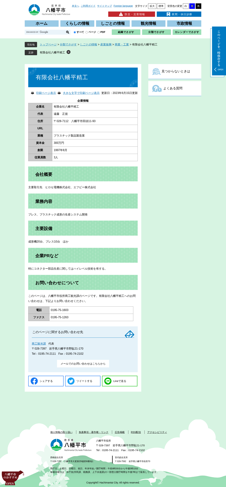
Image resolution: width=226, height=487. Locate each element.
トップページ (48, 44)
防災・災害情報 (131, 14)
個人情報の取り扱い (61, 432)
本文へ (75, 5)
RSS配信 (136, 432)
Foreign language (123, 5)
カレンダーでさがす (187, 32)
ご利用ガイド (88, 5)
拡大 (152, 6)
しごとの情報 (113, 23)
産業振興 (106, 44)
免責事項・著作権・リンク (93, 432)
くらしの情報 (77, 23)
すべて (80, 32)
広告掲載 (120, 432)
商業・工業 (122, 44)
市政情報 (184, 23)
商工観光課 (39, 343)
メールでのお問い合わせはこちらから (83, 363)
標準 (161, 6)
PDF (102, 32)
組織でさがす (126, 32)
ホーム (42, 23)
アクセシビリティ (157, 432)
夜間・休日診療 (179, 14)
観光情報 (148, 23)
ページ (92, 32)
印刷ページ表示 (46, 92)
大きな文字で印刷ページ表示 (81, 92)
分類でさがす (156, 32)
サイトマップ (104, 5)
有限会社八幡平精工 (52, 52)
